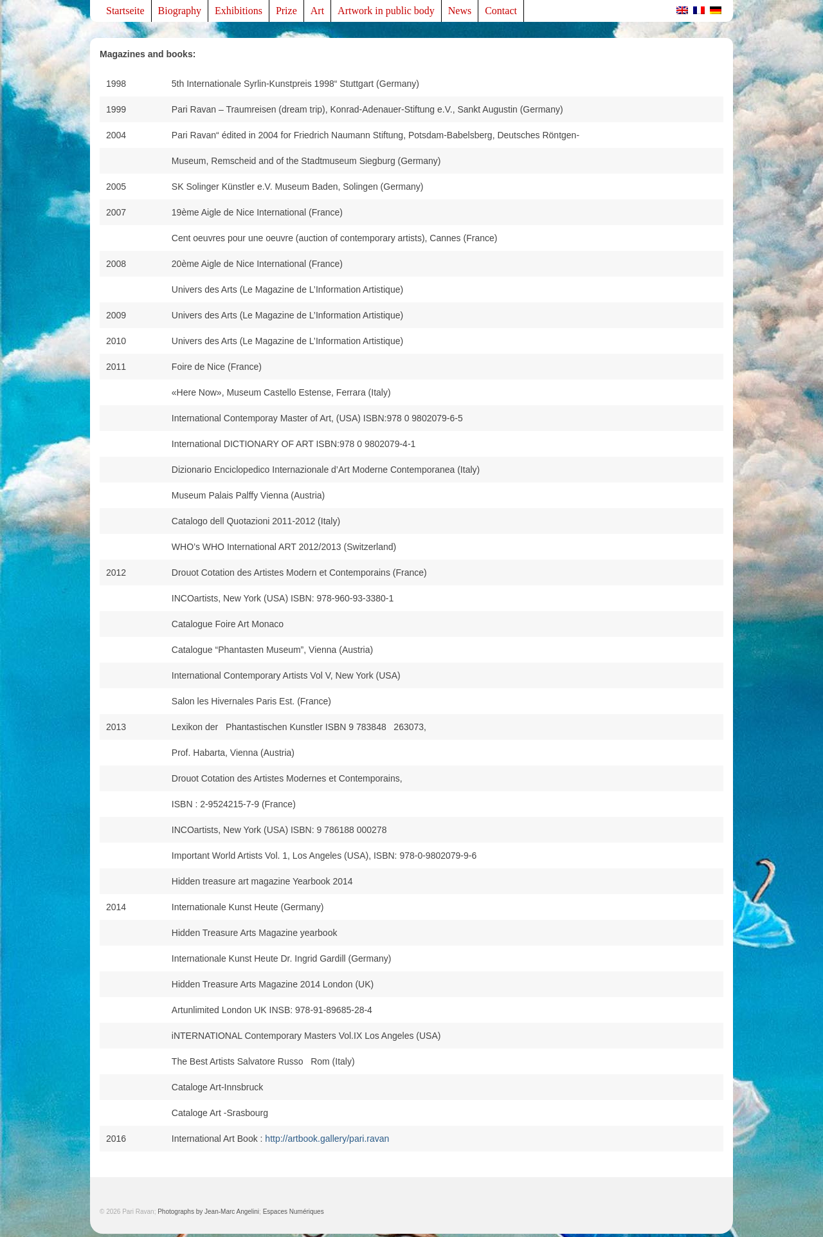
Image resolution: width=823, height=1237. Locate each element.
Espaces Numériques (293, 1211)
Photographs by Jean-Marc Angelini (208, 1211)
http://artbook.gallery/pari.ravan (327, 1138)
